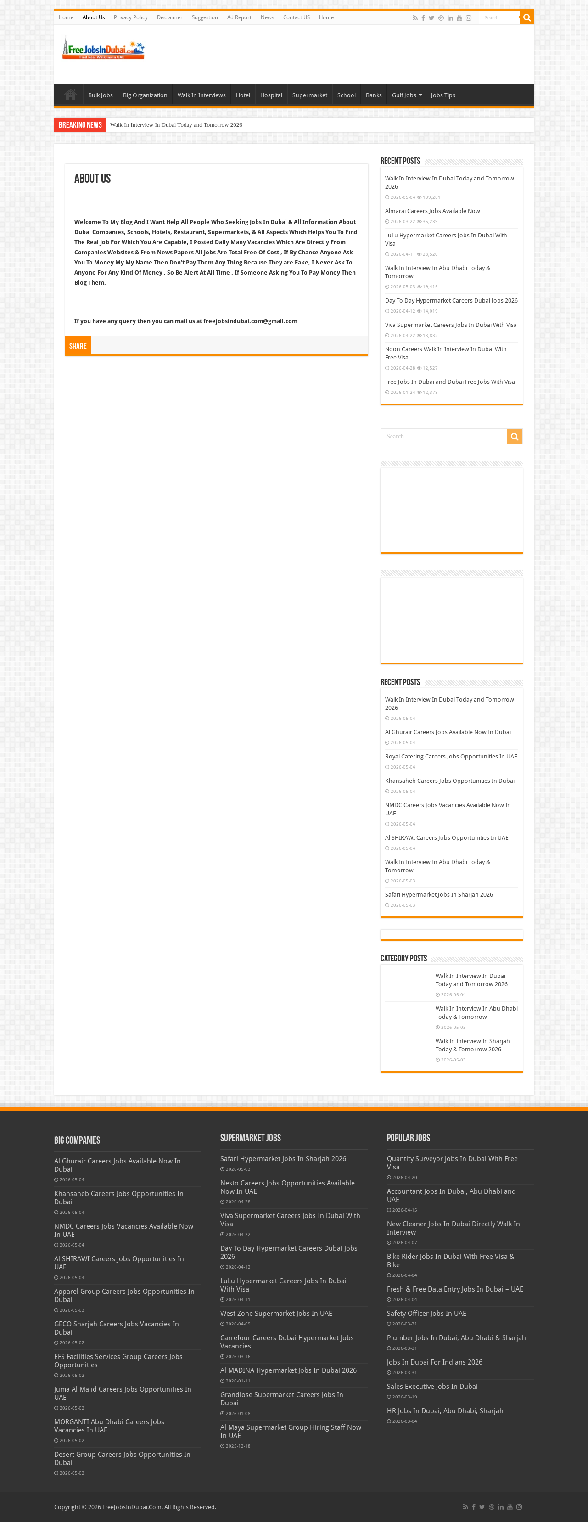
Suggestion (205, 17)
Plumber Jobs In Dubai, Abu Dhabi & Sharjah (456, 1338)
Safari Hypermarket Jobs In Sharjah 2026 (439, 894)
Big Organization (145, 95)
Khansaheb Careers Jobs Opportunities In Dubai (450, 780)
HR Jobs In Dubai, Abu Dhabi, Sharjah (445, 1411)
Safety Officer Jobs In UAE (426, 1313)
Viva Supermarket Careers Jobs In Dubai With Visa (451, 324)
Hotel (243, 95)
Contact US (296, 17)
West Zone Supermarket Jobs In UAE (276, 1313)
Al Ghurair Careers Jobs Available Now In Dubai (448, 732)
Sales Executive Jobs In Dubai (432, 1386)
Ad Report (239, 17)
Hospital (271, 95)
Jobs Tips (443, 95)
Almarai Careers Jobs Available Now (432, 211)
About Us (94, 17)
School (346, 95)
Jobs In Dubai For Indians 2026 (434, 1362)
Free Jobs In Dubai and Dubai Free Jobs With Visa (450, 381)
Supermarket (309, 95)
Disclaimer (170, 17)
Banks (374, 95)
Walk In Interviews (202, 95)
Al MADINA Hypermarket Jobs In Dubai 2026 (288, 1370)
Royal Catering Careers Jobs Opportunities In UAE (451, 756)
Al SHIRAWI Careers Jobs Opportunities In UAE (447, 837)
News (267, 17)
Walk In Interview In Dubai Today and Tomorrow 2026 (176, 124)
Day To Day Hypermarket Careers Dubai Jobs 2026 (451, 300)
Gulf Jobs (404, 95)
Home (66, 17)
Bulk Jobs (100, 95)
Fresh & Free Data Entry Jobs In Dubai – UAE (455, 1289)
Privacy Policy (131, 17)
